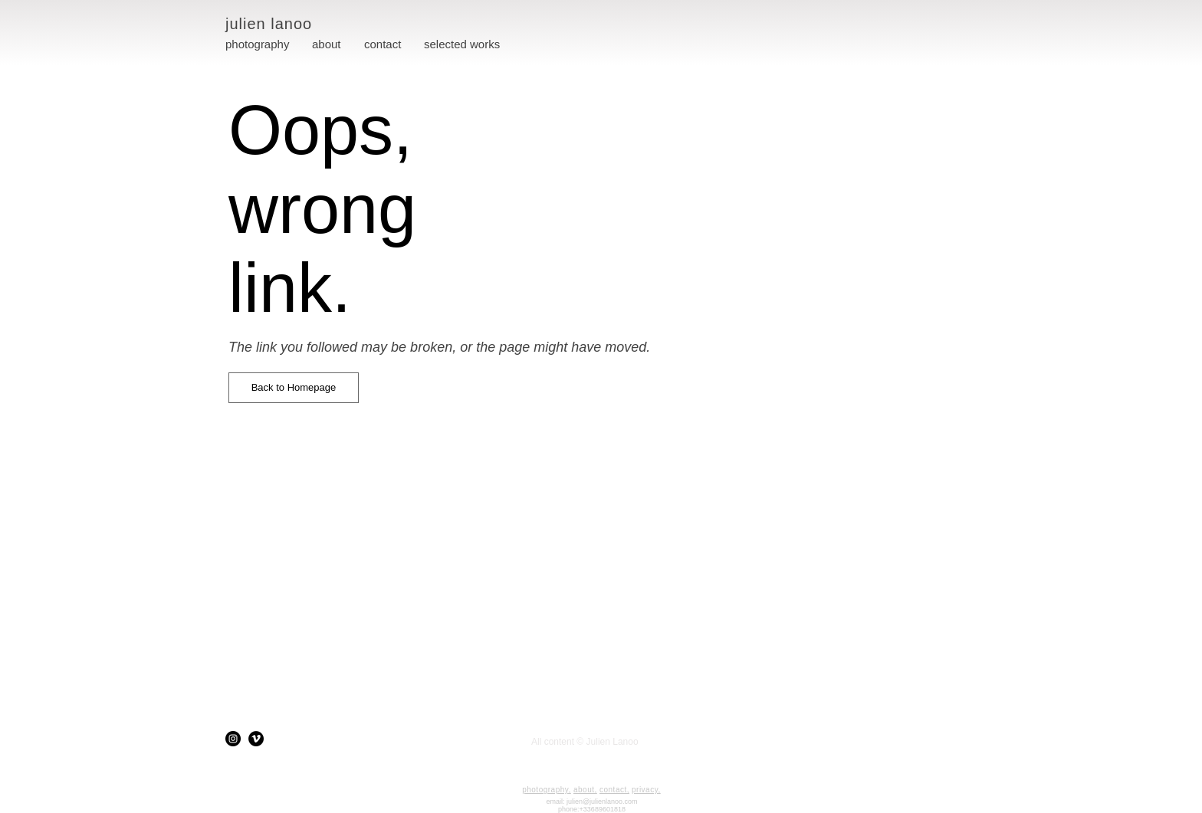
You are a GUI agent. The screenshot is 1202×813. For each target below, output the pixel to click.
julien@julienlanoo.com (602, 801)
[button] (461, 44)
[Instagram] (233, 738)
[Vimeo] (256, 738)
